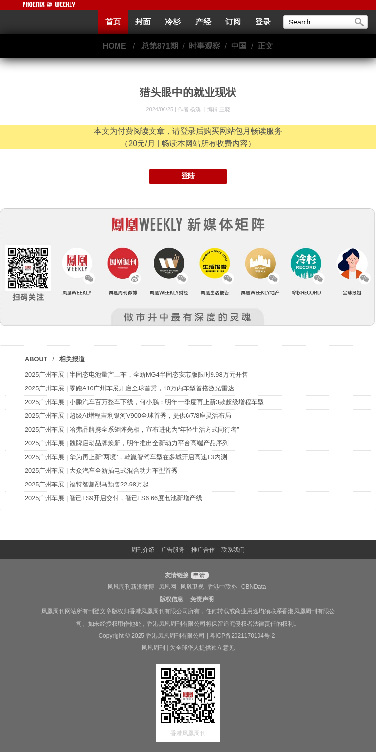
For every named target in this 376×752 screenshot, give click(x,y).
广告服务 (173, 549)
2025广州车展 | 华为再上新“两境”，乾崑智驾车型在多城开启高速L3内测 (126, 457)
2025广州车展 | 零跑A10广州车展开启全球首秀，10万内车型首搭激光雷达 (129, 388)
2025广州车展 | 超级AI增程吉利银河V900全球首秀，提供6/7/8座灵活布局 (128, 415)
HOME (114, 46)
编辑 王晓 (218, 109)
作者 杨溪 (190, 109)
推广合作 (203, 549)
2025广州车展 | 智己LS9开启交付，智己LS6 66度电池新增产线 (113, 498)
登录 (263, 22)
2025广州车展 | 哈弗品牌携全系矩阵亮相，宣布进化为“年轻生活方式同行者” (132, 429)
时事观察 (204, 46)
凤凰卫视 (192, 586)
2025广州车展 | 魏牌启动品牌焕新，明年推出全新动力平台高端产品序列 (127, 443)
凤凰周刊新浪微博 (130, 586)
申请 (198, 575)
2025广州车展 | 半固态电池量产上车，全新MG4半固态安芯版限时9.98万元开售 (136, 374)
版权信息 (171, 599)
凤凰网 (167, 586)
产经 (203, 22)
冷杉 (173, 22)
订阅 (233, 22)
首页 (113, 22)
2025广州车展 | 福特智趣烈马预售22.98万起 (87, 484)
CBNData (253, 586)
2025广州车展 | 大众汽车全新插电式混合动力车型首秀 (101, 470)
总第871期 (159, 46)
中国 (239, 46)
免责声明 (202, 599)
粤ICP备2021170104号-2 (242, 635)
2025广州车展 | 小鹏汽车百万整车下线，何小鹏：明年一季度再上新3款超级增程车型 (144, 402)
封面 (143, 22)
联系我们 (233, 549)
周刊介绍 (143, 549)
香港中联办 (222, 586)
